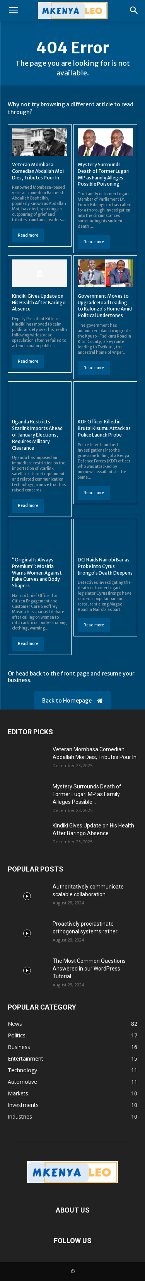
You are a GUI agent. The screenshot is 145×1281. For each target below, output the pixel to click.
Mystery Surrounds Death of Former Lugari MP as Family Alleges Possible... (87, 794)
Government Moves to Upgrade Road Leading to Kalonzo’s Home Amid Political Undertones (105, 305)
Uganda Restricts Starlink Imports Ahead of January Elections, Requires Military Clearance (37, 434)
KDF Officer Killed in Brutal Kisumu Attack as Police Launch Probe (104, 428)
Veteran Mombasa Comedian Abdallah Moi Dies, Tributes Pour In (38, 171)
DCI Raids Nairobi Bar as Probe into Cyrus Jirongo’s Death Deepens (105, 566)
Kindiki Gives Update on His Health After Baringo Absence (39, 302)
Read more (28, 235)
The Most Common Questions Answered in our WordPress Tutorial (89, 968)
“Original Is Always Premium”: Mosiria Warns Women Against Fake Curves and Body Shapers (37, 572)
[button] (13, 10)
